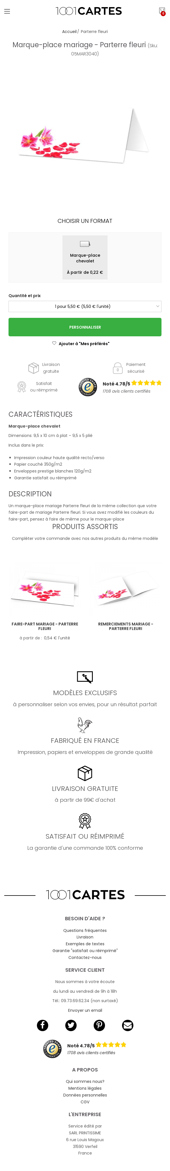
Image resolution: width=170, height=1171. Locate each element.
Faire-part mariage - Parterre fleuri (45, 626)
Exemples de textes (85, 944)
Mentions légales (85, 1088)
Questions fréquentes (85, 930)
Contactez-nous (85, 957)
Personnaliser (85, 327)
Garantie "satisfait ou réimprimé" (85, 951)
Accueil (69, 31)
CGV (85, 1102)
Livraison (85, 937)
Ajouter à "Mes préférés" (81, 344)
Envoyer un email (85, 1010)
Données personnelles (85, 1095)
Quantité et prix (25, 296)
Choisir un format (85, 221)
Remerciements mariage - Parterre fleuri (125, 626)
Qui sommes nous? (85, 1081)
